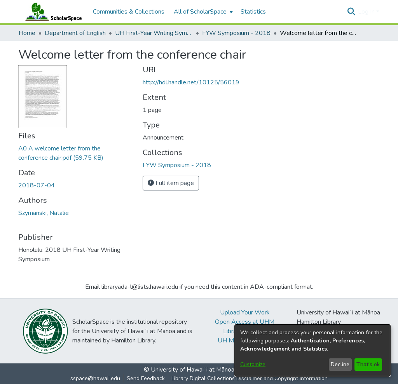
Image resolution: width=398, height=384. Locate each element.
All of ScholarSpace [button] (200, 11)
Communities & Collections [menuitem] (128, 11)
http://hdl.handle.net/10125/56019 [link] (191, 82)
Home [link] (27, 33)
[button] (351, 11)
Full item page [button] (171, 183)
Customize (252, 364)
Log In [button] (367, 11)
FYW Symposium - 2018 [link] (236, 33)
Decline (340, 364)
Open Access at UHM (244, 322)
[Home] (51, 11)
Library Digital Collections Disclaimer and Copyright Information (249, 378)
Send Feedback (146, 378)
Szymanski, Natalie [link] (43, 213)
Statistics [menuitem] (253, 11)
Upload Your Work (245, 312)
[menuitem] (202, 11)
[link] (177, 165)
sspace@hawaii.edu (95, 378)
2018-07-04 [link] (36, 185)
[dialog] (312, 350)
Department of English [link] (75, 33)
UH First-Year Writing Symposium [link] (154, 33)
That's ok (368, 364)
